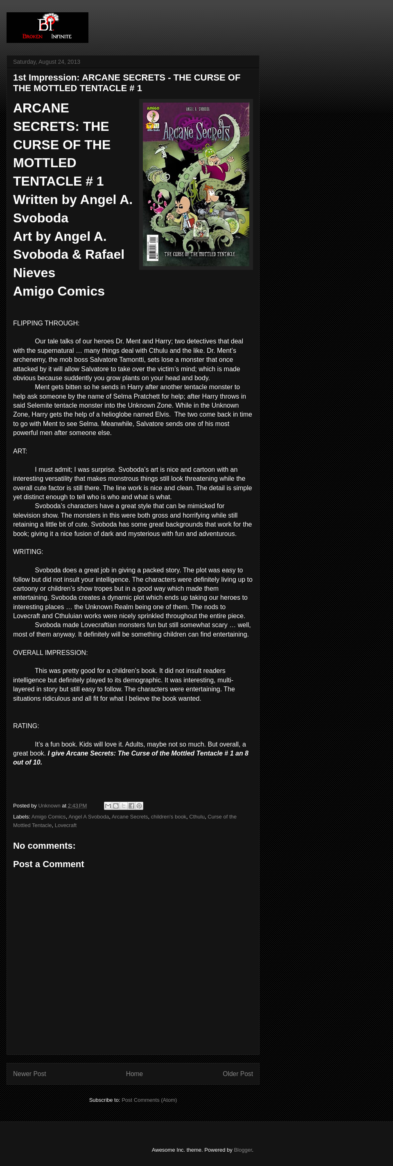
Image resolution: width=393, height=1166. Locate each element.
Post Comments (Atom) (149, 1100)
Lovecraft (66, 825)
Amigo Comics (49, 817)
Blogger (243, 1150)
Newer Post (29, 1073)
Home (134, 1073)
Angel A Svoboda (88, 817)
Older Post (238, 1073)
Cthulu (197, 817)
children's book (168, 817)
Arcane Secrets (130, 817)
